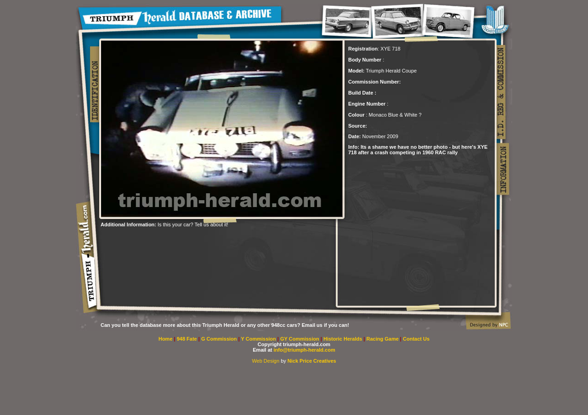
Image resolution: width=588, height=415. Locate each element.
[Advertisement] (208, 241)
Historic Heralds (343, 339)
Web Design (265, 361)
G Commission (219, 339)
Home (165, 339)
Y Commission (259, 339)
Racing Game (383, 339)
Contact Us (416, 339)
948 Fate (187, 339)
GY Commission (299, 339)
